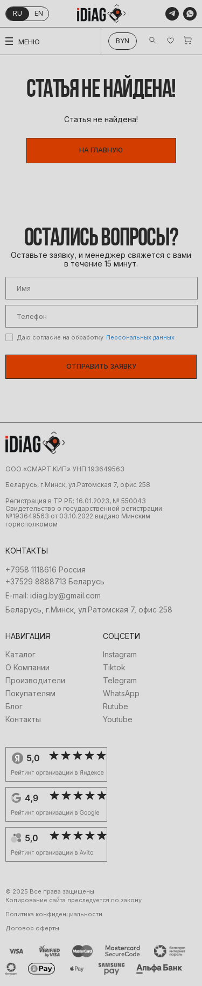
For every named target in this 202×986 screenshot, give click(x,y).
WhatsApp (121, 693)
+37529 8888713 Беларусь (55, 581)
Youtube (118, 719)
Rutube (115, 706)
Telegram (120, 680)
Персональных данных (140, 337)
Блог (14, 706)
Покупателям (30, 693)
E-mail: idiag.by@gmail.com (53, 595)
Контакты (23, 719)
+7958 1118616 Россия (45, 570)
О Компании (27, 667)
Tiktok (114, 667)
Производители (35, 680)
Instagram (120, 654)
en (38, 13)
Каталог (20, 654)
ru (17, 13)
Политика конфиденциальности (53, 914)
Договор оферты (32, 928)
